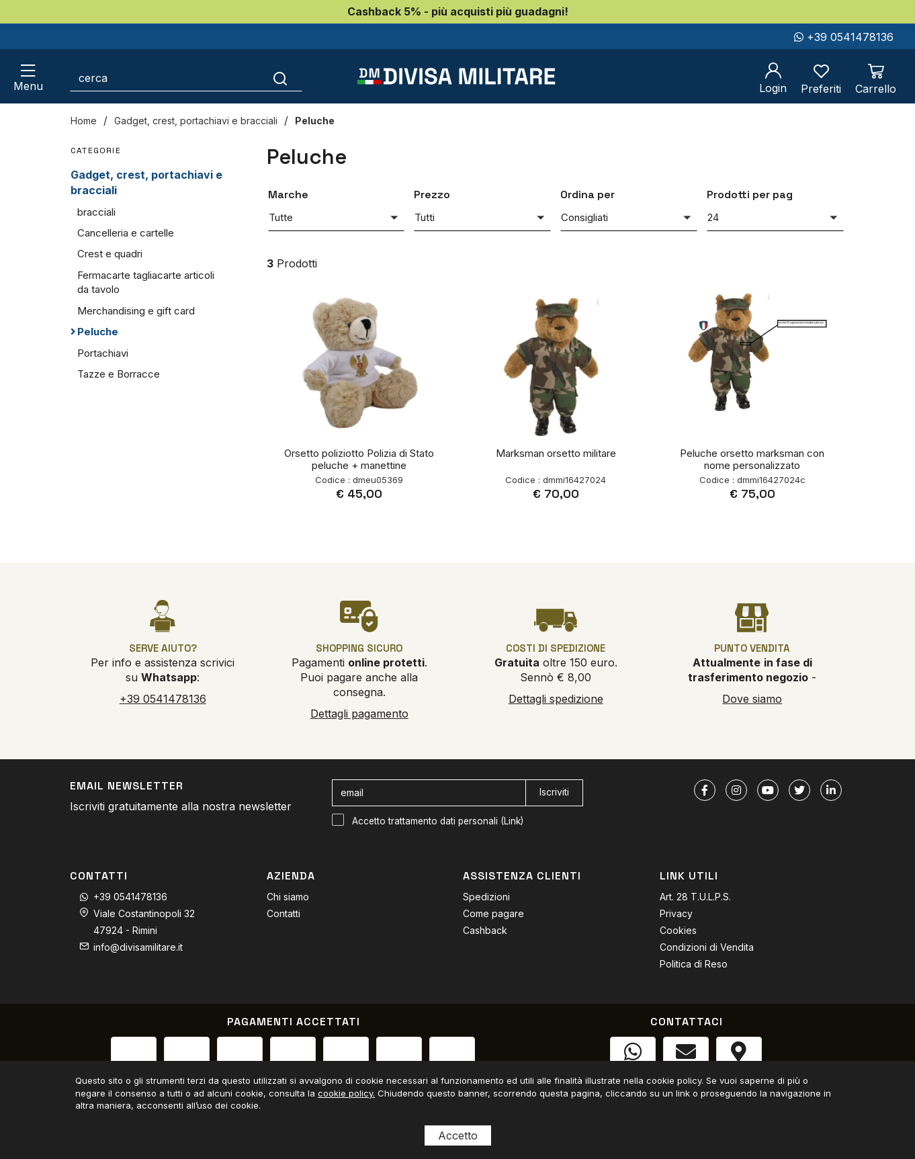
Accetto (458, 1135)
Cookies (678, 930)
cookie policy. (346, 1093)
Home (84, 120)
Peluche (315, 120)
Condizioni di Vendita (707, 947)
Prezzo (432, 194)
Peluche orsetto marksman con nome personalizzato (752, 459)
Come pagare (493, 913)
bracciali (96, 212)
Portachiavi (102, 353)
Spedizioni (486, 896)
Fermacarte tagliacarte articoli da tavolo (145, 282)
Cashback (485, 930)
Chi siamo (288, 896)
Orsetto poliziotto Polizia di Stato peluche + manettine (359, 459)
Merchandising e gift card (136, 310)
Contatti (283, 913)
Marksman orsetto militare (556, 453)
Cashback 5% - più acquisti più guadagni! (457, 11)
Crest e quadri (109, 253)
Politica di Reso (694, 964)
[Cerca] (280, 78)
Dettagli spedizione (556, 698)
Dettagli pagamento (359, 713)
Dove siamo (752, 698)
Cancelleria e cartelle (125, 232)
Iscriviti (554, 792)
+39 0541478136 (844, 37)
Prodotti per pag (750, 194)
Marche (288, 194)
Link (512, 821)
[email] (429, 792)
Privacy (676, 913)
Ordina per (587, 194)
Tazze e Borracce (118, 374)
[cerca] (164, 78)
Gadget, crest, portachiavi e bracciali (195, 120)
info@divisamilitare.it (138, 947)
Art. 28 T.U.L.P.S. (695, 896)
